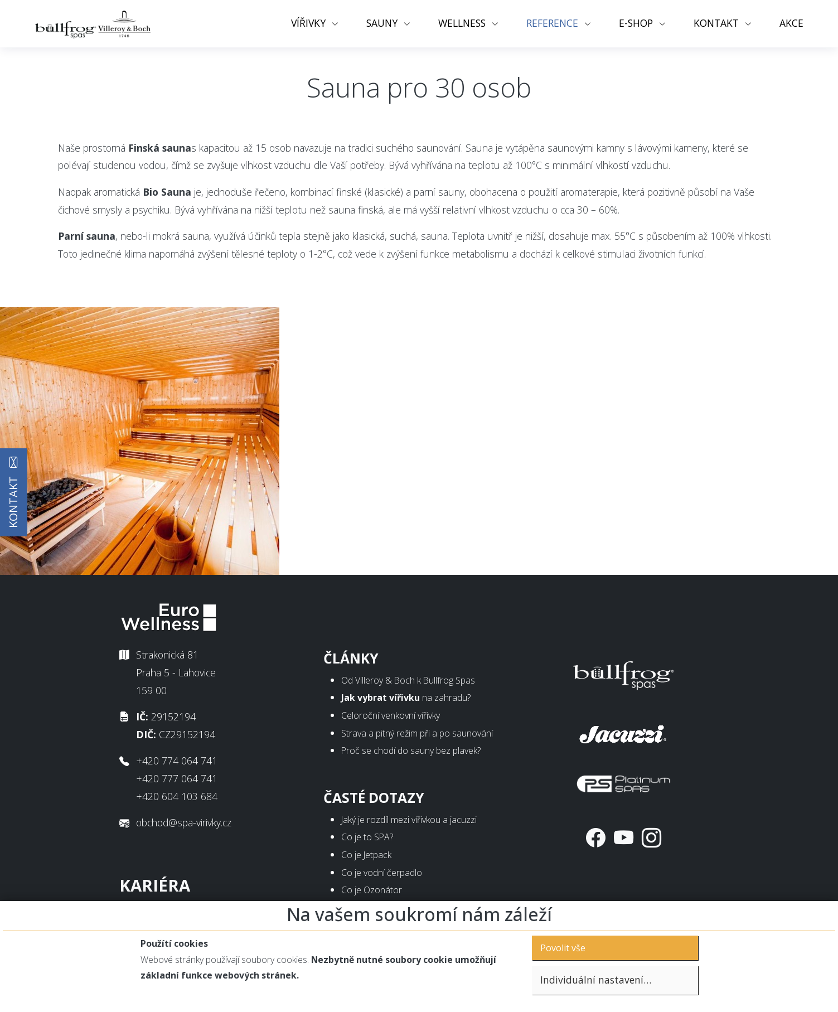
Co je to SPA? (367, 837)
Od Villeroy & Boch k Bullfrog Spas (408, 680)
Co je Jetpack (366, 855)
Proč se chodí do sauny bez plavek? (411, 750)
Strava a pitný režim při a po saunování (417, 733)
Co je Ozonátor (371, 890)
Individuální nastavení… (595, 979)
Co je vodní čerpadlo (381, 872)
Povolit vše (562, 948)
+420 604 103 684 (176, 796)
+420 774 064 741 (176, 760)
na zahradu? (406, 697)
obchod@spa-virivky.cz (183, 822)
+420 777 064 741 (176, 778)
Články (351, 658)
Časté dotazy (373, 797)
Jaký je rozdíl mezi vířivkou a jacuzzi (409, 820)
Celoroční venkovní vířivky (390, 715)
